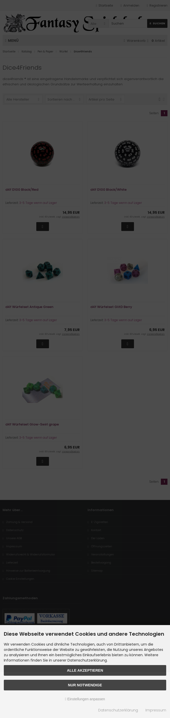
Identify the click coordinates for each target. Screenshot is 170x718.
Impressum (155, 710)
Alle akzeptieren (85, 670)
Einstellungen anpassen (85, 699)
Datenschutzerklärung (118, 710)
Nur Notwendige (85, 685)
